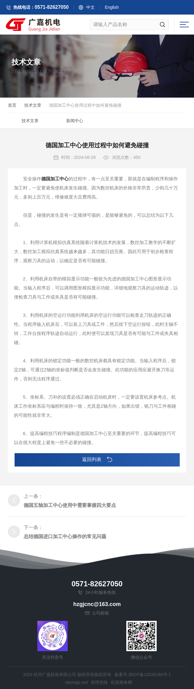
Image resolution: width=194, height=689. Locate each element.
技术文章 (32, 107)
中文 (108, 9)
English (129, 9)
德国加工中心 (55, 204)
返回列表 (97, 459)
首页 (12, 107)
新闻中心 (74, 123)
